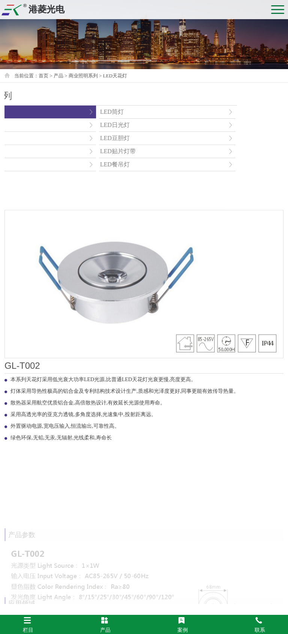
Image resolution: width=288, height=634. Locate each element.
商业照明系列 (83, 75)
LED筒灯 (82, 112)
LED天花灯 (115, 75)
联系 (260, 624)
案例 (182, 624)
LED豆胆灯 (85, 138)
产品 (105, 624)
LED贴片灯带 (88, 151)
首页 (43, 75)
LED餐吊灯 (85, 164)
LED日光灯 (85, 125)
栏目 (28, 624)
